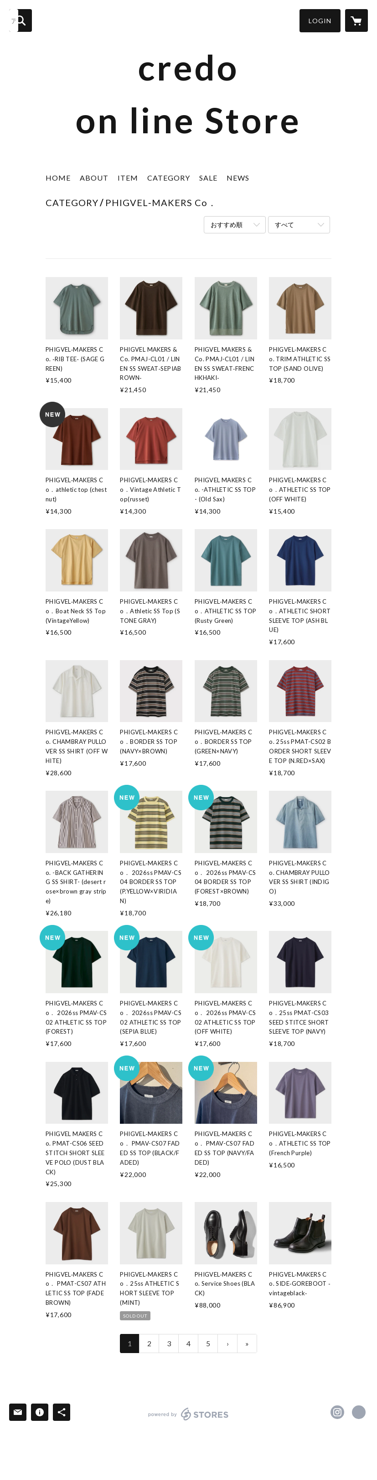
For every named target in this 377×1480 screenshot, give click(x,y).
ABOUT (94, 177)
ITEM (128, 177)
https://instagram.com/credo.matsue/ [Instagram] (337, 1412)
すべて (284, 224)
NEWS (238, 177)
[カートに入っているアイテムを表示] (356, 20)
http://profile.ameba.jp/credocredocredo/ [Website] (359, 1412)
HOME (58, 177)
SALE (208, 177)
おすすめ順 (227, 224)
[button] (320, 20)
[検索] (20, 20)
